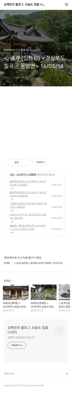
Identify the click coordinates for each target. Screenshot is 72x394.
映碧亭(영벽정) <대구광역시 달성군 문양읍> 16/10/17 (28, 183)
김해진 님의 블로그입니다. (21, 337)
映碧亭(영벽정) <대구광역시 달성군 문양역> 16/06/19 (28, 194)
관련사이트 (9, 373)
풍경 (12, 174)
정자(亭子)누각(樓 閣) (26, 174)
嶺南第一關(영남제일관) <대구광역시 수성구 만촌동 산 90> (28, 227)
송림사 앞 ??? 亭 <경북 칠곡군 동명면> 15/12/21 (28, 216)
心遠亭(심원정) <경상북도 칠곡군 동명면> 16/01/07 (28, 205)
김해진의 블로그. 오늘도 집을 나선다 (25, 4)
